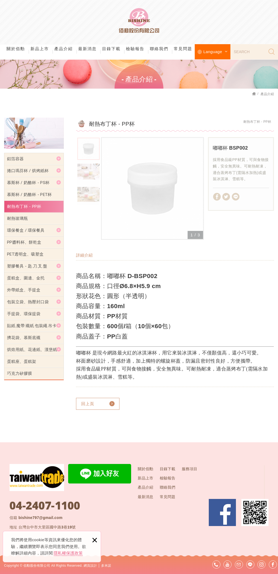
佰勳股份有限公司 (139, 22)
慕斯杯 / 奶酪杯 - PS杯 (28, 182)
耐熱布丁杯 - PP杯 (24, 206)
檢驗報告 (135, 48)
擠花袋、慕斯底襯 (23, 337)
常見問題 (183, 48)
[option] (152, 188)
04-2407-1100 (45, 505)
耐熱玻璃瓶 (17, 218)
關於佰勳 (16, 48)
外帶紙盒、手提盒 (23, 290)
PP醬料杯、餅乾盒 (24, 242)
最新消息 (87, 48)
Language (215, 51)
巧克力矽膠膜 (19, 373)
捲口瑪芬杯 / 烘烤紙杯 (28, 170)
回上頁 (87, 403)
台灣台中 (47, 527)
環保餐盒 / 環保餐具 (26, 230)
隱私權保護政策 (68, 553)
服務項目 (189, 469)
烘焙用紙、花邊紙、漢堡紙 (32, 349)
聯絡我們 (159, 48)
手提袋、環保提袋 (23, 313)
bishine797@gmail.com (40, 517)
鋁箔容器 (15, 158)
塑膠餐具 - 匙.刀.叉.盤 (27, 266)
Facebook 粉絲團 (222, 512)
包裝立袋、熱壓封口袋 (28, 301)
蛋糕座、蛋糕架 (21, 361)
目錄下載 (111, 48)
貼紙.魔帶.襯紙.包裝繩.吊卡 (31, 325)
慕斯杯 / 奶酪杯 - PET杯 (29, 194)
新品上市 (39, 48)
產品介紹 (63, 48)
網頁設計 (90, 565)
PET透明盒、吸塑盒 (25, 254)
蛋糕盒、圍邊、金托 (26, 278)
